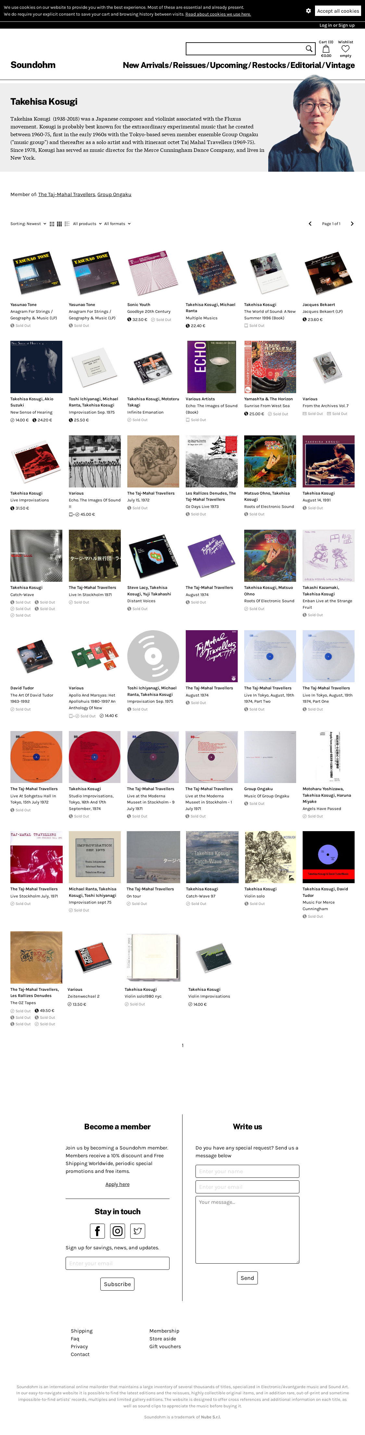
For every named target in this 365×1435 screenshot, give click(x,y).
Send (247, 1278)
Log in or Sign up (337, 25)
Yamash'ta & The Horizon (268, 398)
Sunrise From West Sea (267, 405)
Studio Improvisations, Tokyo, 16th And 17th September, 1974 (91, 802)
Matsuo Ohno (257, 493)
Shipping (82, 1331)
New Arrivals (146, 65)
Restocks (269, 65)
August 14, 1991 (317, 500)
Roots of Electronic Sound (269, 506)
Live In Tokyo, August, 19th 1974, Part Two (269, 698)
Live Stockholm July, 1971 (34, 896)
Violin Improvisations (209, 996)
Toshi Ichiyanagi (85, 398)
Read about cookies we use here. (218, 14)
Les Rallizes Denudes (206, 493)
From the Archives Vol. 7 (325, 405)
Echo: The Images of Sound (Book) (212, 409)
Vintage (340, 65)
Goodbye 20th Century (148, 311)
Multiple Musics (202, 317)
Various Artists (200, 398)
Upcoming (228, 65)
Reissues (189, 65)
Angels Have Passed (322, 808)
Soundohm (32, 64)
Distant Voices (141, 600)
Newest (28, 223)
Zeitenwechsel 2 (84, 996)
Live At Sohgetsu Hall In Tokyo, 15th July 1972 (33, 799)
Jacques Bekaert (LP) (323, 311)
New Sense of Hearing (31, 412)
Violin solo (255, 896)
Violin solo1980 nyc (143, 996)
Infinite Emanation (145, 412)
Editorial (305, 65)
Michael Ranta (83, 888)
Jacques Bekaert (319, 304)
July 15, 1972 (138, 500)
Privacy (79, 1346)
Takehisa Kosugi (202, 304)
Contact (80, 1354)
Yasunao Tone (23, 304)
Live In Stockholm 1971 (90, 594)
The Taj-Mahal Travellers (66, 194)
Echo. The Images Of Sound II (95, 503)
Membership (164, 1331)
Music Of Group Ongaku (266, 795)
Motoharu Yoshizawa (323, 788)
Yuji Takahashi (157, 593)
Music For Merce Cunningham (319, 905)
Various (310, 398)
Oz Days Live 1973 (202, 506)
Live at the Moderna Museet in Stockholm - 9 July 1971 (151, 802)
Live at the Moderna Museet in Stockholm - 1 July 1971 (208, 802)
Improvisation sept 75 (90, 902)
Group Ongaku (114, 194)
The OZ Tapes (23, 1002)
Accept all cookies (338, 11)
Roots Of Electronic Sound (269, 600)
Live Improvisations (29, 500)
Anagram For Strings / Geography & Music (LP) (33, 314)
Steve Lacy (137, 587)
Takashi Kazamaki (320, 587)
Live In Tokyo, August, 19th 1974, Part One (328, 698)
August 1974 (197, 594)
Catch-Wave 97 (200, 896)
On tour (134, 896)
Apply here (118, 1184)
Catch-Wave (22, 594)
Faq (75, 1338)
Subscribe (117, 1284)
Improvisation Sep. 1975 (92, 412)
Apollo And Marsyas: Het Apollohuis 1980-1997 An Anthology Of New (92, 701)
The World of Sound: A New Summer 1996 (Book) (270, 314)
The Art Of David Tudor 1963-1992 (31, 698)
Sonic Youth (138, 304)
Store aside (162, 1338)
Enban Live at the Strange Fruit (327, 604)
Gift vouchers (165, 1346)
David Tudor (22, 687)
